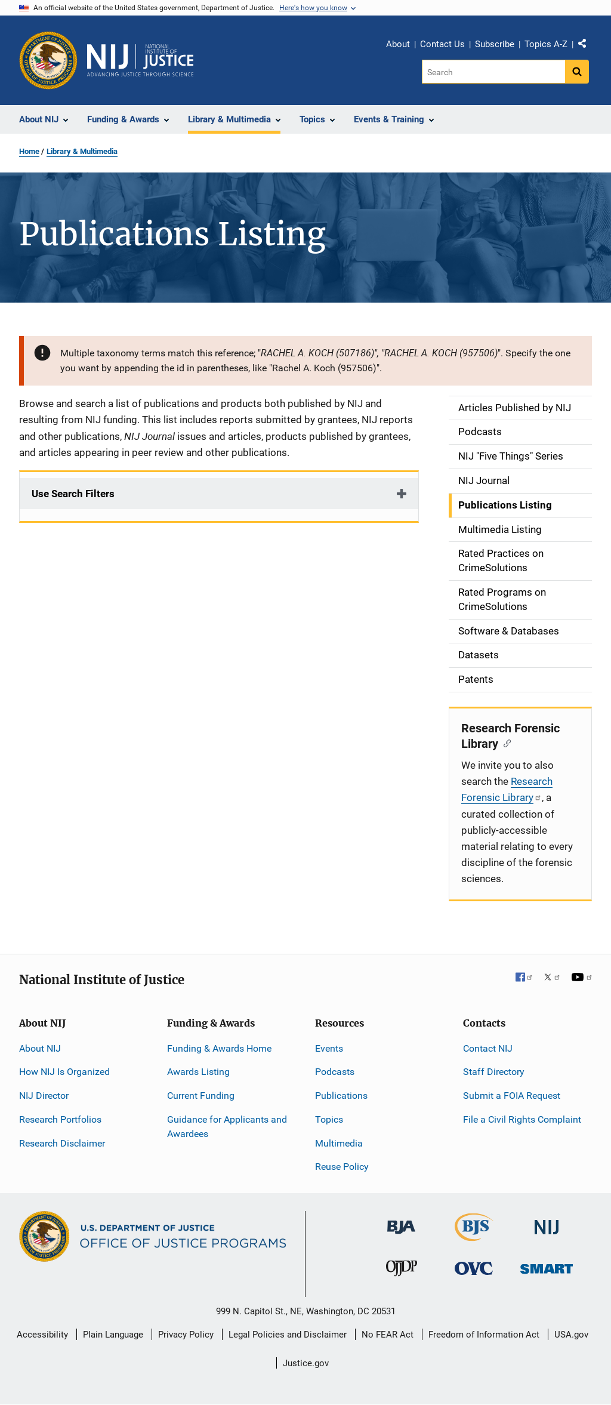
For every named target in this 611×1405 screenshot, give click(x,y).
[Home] (140, 60)
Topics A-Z (545, 44)
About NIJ (40, 1048)
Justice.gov (306, 1363)
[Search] (494, 72)
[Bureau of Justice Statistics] (474, 1235)
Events (329, 1048)
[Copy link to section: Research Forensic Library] (504, 742)
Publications (341, 1095)
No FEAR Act (387, 1334)
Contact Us (442, 44)
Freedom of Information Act (483, 1334)
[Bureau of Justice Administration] (401, 1221)
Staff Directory (493, 1071)
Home (29, 151)
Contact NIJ (488, 1048)
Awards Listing (198, 1071)
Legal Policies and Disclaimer (288, 1334)
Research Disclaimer (62, 1143)
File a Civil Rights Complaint (522, 1119)
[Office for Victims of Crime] (474, 1268)
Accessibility (42, 1334)
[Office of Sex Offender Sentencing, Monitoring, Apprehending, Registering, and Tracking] (546, 1265)
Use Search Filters (73, 494)
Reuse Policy (342, 1166)
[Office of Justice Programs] (48, 60)
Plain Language (113, 1334)
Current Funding (200, 1095)
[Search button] (577, 72)
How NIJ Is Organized (64, 1071)
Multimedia (339, 1143)
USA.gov (571, 1334)
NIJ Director (44, 1095)
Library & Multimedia (82, 151)
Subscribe (494, 44)
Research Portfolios (60, 1119)
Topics (329, 1119)
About (398, 44)
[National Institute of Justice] (546, 1222)
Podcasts (334, 1071)
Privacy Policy (186, 1334)
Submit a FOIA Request (511, 1095)
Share (586, 46)
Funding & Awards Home (219, 1048)
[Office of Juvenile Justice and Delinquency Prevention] (401, 1271)
